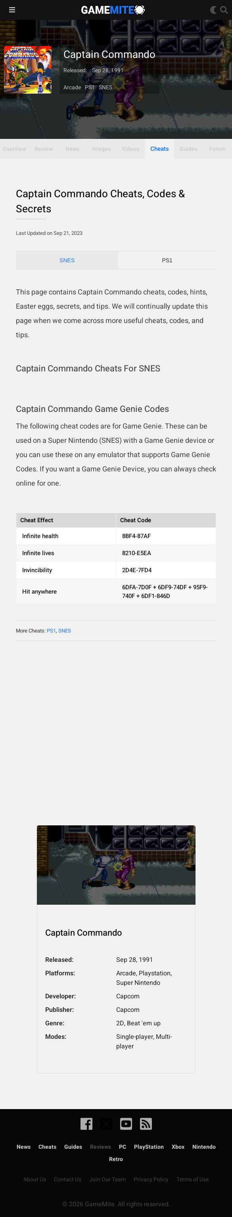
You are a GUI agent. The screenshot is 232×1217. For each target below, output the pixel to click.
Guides (73, 1147)
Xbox (178, 1147)
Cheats (159, 148)
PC (122, 1147)
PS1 (167, 260)
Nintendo (204, 1147)
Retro (116, 1159)
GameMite (113, 10)
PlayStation (149, 1147)
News (24, 1147)
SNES (67, 260)
